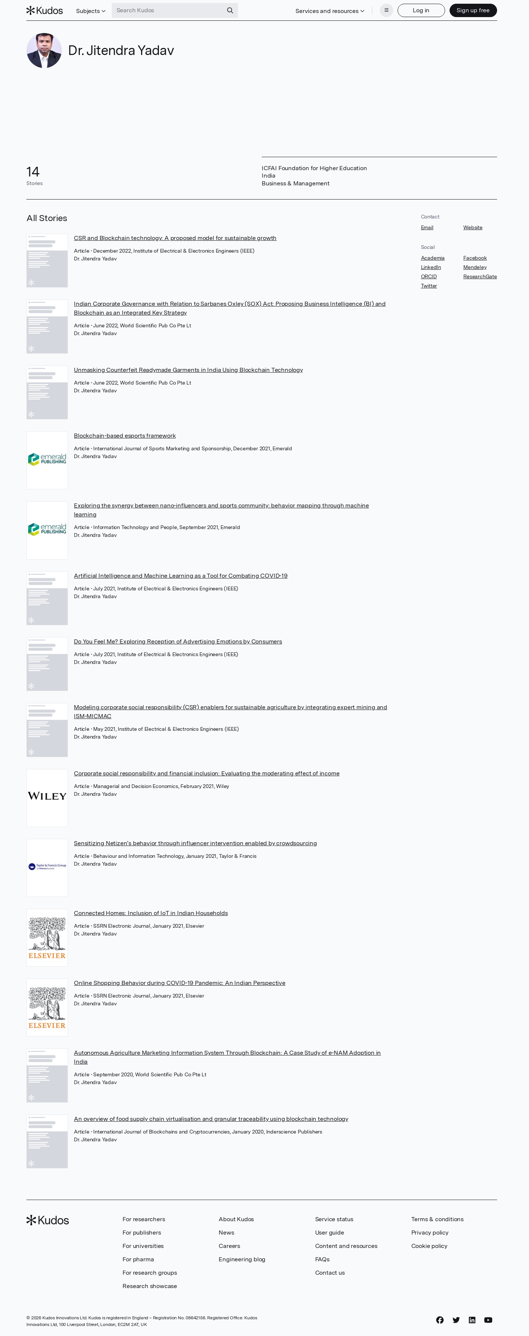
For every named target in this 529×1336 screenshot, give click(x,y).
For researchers (144, 1219)
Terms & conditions (437, 1219)
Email (427, 227)
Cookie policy (429, 1245)
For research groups (150, 1272)
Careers (229, 1245)
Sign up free (473, 10)
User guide (329, 1232)
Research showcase (150, 1286)
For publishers (142, 1232)
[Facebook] (440, 1320)
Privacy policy (429, 1232)
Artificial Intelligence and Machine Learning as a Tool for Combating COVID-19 (181, 575)
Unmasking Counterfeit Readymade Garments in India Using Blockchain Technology (188, 369)
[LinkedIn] (472, 1320)
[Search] (230, 10)
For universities (143, 1245)
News (226, 1232)
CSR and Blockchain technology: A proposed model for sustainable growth (175, 237)
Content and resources (346, 1245)
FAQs (322, 1259)
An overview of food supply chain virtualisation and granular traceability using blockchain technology (211, 1118)
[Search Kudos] (167, 10)
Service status (334, 1219)
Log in (421, 10)
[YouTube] (488, 1320)
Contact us (330, 1272)
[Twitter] (456, 1320)
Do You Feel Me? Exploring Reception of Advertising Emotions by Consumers (178, 641)
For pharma (138, 1259)
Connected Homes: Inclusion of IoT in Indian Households (151, 913)
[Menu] (386, 10)
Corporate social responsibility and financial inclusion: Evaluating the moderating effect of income (206, 773)
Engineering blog (242, 1259)
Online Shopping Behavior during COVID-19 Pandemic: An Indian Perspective (179, 982)
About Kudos (236, 1219)
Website (473, 227)
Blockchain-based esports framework (125, 435)
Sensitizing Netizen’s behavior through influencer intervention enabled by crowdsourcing (195, 843)
